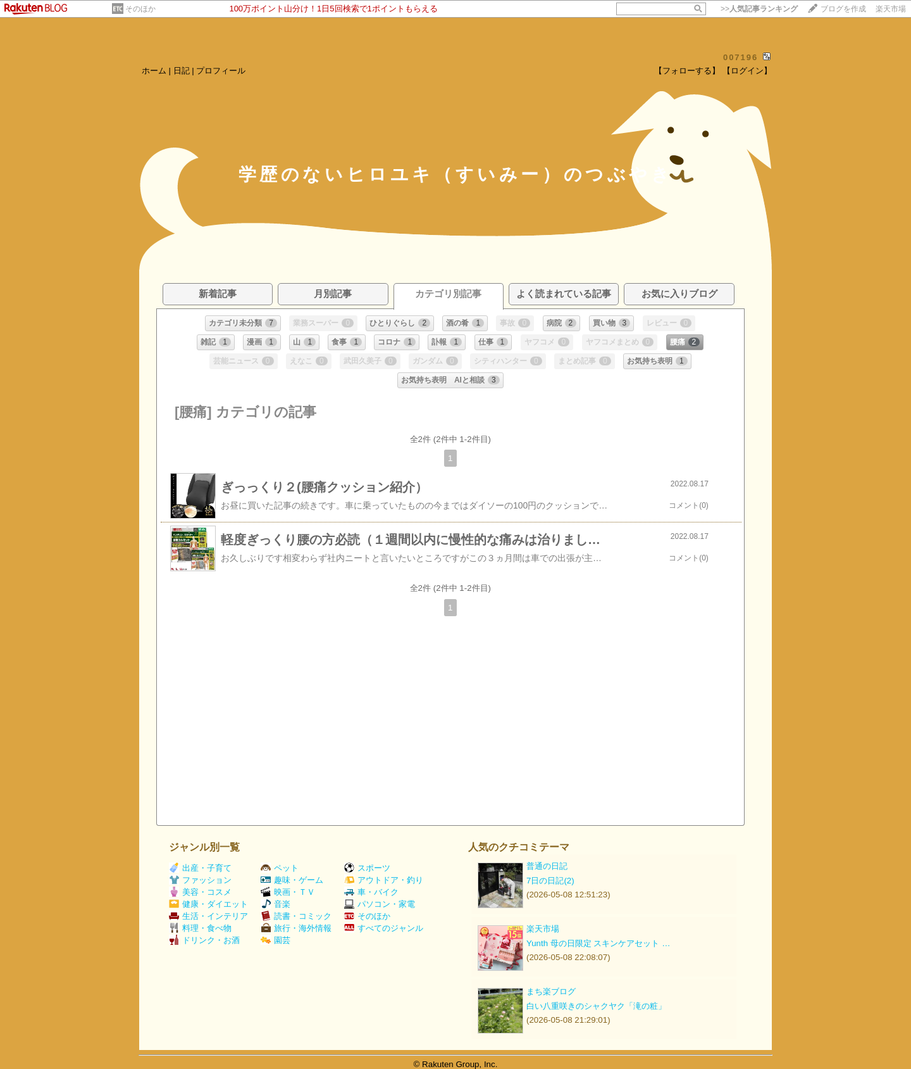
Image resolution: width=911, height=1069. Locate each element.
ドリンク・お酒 (204, 940)
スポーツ (367, 868)
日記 (181, 70)
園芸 (275, 940)
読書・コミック (296, 916)
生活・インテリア (208, 916)
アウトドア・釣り (383, 880)
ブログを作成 (843, 8)
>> (759, 8)
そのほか (140, 8)
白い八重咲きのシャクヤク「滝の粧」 (596, 1006)
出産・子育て (200, 868)
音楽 (275, 904)
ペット (280, 868)
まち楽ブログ (551, 991)
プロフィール (220, 70)
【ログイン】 (747, 70)
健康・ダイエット (208, 904)
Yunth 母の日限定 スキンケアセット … (598, 943)
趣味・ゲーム (292, 880)
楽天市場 (891, 8)
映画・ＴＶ (288, 892)
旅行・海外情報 (296, 928)
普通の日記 (546, 866)
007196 (740, 57)
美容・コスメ (200, 892)
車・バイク (371, 892)
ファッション (200, 880)
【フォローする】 (687, 70)
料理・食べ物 (200, 928)
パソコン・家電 (379, 904)
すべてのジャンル (383, 928)
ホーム (154, 70)
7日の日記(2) (550, 880)
